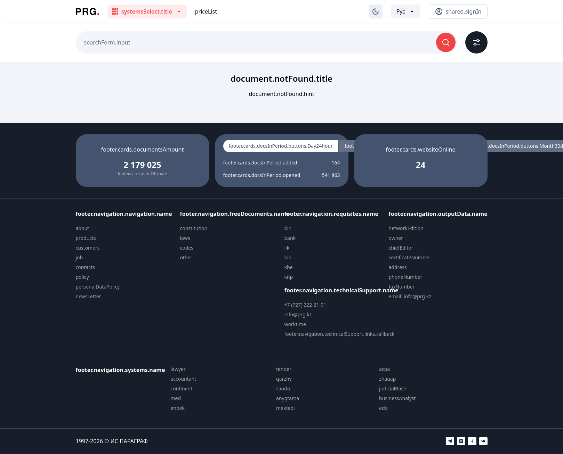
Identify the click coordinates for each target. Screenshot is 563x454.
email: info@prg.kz (410, 296)
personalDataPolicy (98, 286)
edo (383, 408)
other (186, 257)
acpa (384, 369)
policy (82, 277)
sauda (283, 388)
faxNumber (402, 286)
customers (88, 247)
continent (181, 388)
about (82, 228)
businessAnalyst (397, 398)
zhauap (387, 378)
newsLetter (88, 296)
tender (283, 369)
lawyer (177, 369)
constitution (194, 228)
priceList (206, 11)
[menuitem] (125, 228)
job (79, 257)
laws (185, 238)
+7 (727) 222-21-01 (305, 304)
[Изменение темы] (376, 11)
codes (186, 247)
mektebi (285, 408)
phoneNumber (406, 277)
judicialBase (392, 388)
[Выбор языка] (405, 11)
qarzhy (284, 378)
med (175, 398)
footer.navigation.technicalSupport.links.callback (339, 334)
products (86, 238)
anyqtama (287, 398)
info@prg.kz (298, 314)
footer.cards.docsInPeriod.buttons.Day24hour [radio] (281, 146)
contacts (85, 267)
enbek (177, 408)
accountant (183, 378)
